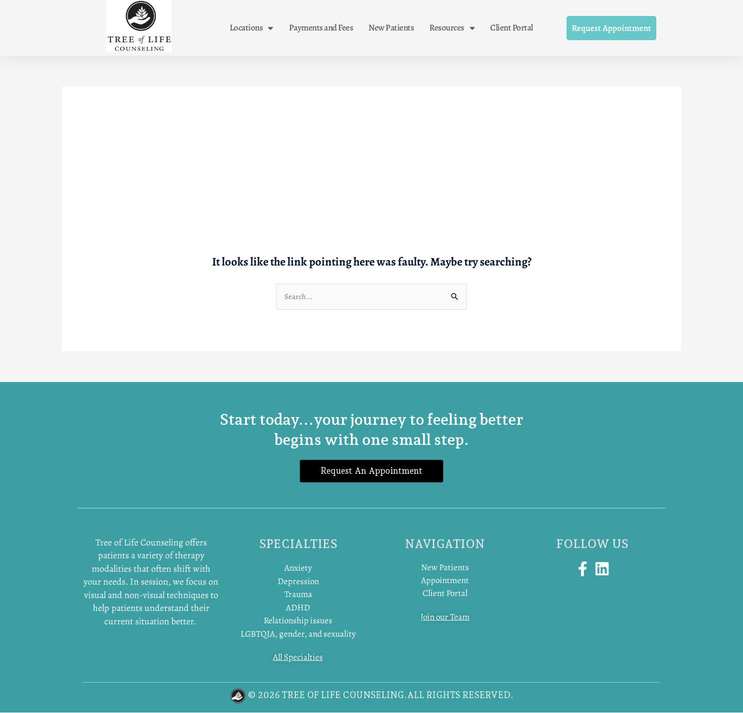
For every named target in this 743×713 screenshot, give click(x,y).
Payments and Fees (321, 28)
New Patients (391, 28)
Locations (251, 28)
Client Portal (511, 28)
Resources (452, 28)
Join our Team (445, 618)
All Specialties (298, 658)
